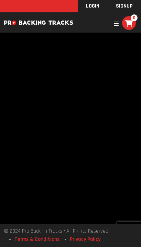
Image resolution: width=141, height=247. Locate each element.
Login (92, 6)
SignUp (124, 6)
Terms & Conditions (36, 239)
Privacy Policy (85, 239)
